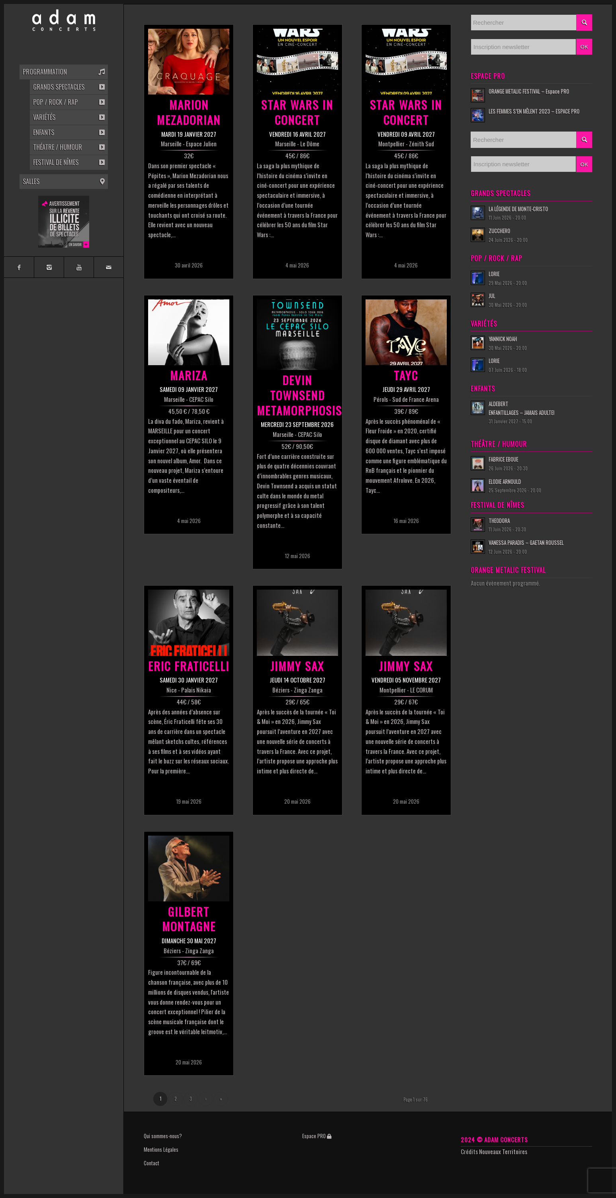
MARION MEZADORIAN (189, 112)
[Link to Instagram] (49, 267)
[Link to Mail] (108, 267)
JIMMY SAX (297, 665)
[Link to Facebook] (19, 267)
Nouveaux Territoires (503, 1151)
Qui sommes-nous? (163, 1136)
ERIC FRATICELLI (188, 665)
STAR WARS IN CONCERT (297, 112)
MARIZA (188, 375)
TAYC (406, 375)
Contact (151, 1163)
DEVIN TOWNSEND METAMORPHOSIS (299, 394)
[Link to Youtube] (79, 267)
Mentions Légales (161, 1149)
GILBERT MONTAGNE (189, 919)
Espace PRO (316, 1136)
